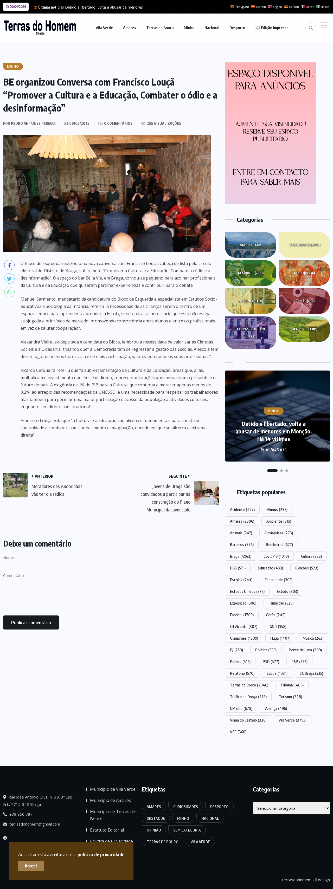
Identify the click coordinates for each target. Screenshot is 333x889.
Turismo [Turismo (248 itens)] (290, 696)
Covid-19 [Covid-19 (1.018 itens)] (276, 556)
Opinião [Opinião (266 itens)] (154, 830)
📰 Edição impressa (272, 27)
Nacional (211, 27)
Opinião (304, 301)
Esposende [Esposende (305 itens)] (278, 579)
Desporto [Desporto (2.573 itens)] (219, 806)
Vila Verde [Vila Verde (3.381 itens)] (200, 842)
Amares (129, 27)
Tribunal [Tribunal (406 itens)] (292, 684)
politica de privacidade (101, 854)
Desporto (237, 27)
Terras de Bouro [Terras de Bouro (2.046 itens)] (249, 684)
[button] (272, 470)
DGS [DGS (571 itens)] (238, 567)
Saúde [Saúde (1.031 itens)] (277, 673)
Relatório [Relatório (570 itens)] (242, 673)
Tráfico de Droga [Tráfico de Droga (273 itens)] (248, 696)
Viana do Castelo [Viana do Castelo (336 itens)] (248, 720)
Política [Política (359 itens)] (266, 649)
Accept (31, 865)
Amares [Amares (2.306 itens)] (242, 521)
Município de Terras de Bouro (112, 815)
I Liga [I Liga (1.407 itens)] (280, 638)
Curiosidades (304, 245)
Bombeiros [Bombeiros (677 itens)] (279, 544)
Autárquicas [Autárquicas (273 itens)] (278, 532)
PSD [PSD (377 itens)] (271, 661)
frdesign (322, 879)
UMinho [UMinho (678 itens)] (241, 708)
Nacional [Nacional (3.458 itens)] (210, 818)
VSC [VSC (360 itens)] (238, 731)
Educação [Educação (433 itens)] (270, 567)
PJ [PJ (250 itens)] (236, 649)
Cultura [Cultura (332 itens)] (311, 556)
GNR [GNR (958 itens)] (278, 626)
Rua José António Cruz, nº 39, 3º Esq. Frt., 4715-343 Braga (38, 800)
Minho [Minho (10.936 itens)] (183, 818)
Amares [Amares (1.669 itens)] (154, 806)
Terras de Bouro (160, 27)
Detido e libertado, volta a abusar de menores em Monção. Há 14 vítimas (273, 431)
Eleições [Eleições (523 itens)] (306, 567)
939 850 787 (18, 814)
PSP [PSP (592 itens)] (299, 661)
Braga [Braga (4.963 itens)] (240, 556)
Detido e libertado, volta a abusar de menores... (105, 7)
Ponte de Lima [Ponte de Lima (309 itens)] (305, 649)
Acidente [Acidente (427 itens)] (242, 509)
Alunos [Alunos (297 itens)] (277, 509)
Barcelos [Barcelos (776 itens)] (242, 544)
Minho (189, 27)
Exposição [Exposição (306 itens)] (243, 603)
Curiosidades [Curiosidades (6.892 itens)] (185, 806)
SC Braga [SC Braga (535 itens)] (311, 673)
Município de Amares (110, 800)
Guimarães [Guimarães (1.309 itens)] (244, 638)
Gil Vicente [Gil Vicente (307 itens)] (243, 626)
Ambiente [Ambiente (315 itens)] (278, 521)
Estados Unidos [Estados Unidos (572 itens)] (247, 591)
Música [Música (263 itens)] (313, 638)
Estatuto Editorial (107, 830)
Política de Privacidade (111, 841)
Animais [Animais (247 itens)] (241, 532)
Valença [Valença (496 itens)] (276, 708)
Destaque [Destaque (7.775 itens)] (156, 818)
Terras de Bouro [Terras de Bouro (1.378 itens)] (162, 842)
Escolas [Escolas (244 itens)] (241, 579)
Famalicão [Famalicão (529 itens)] (280, 603)
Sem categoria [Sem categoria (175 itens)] (187, 830)
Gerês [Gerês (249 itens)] (275, 614)
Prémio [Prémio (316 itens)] (240, 661)
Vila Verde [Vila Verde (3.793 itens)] (292, 720)
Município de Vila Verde (113, 789)
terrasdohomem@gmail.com (31, 824)
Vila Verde (104, 27)
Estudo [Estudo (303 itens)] (287, 591)
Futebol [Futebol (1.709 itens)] (242, 614)
